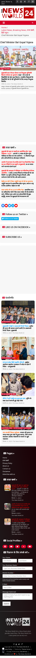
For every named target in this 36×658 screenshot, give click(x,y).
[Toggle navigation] (3, 23)
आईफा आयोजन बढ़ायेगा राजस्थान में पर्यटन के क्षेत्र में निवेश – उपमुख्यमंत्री (16, 364)
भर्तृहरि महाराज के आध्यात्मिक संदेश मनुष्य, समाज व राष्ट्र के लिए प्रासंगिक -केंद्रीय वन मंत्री (17, 183)
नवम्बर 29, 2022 (5, 84)
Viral (13, 394)
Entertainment (6, 322)
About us (6, 466)
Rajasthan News (5, 68)
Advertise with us (9, 474)
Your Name (7, 558)
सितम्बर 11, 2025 (16, 498)
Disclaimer (6, 471)
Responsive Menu (33, 1)
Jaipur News (27, 428)
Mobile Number (9, 573)
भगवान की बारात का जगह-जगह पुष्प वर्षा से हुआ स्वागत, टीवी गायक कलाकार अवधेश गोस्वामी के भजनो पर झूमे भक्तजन (18, 435)
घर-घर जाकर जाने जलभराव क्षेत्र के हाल (17, 164)
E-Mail (5, 584)
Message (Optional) (9, 592)
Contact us (6, 469)
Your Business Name (10, 565)
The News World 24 (17, 84)
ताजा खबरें (6, 460)
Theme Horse (25, 649)
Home (5, 458)
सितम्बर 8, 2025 (16, 513)
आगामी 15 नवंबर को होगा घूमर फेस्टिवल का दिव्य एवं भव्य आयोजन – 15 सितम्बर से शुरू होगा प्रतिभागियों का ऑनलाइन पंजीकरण (17, 154)
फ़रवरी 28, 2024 (7, 403)
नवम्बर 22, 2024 (7, 333)
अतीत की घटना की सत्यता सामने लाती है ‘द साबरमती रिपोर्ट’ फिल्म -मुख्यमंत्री (18, 328)
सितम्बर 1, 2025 (16, 532)
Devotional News (7, 428)
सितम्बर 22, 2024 (7, 369)
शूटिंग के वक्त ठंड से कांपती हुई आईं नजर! (17, 399)
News (13, 322)
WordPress (23, 651)
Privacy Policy (7, 463)
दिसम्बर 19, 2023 (7, 441)
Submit (6, 604)
